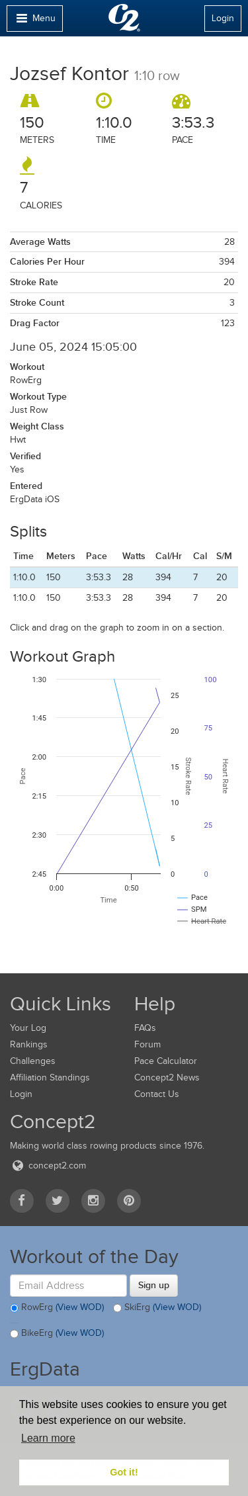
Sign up (153, 1285)
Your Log (28, 1028)
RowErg (57, 1308)
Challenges (33, 1061)
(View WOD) (80, 1307)
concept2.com (48, 1165)
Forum (147, 1044)
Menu (34, 21)
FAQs (145, 1028)
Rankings (29, 1044)
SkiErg (157, 1308)
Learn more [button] (48, 1438)
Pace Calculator (165, 1061)
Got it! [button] (124, 1472)
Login (223, 18)
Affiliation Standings (50, 1077)
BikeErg (57, 1334)
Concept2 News (167, 1077)
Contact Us (156, 1094)
